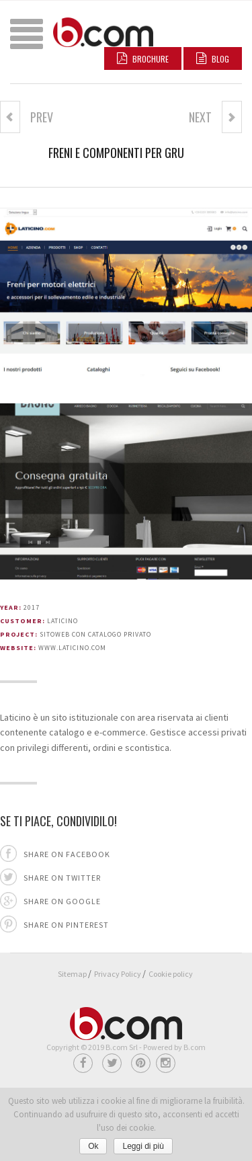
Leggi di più (142, 1146)
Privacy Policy (117, 974)
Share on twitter (62, 878)
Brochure (143, 58)
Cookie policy (171, 974)
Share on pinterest (66, 925)
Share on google (62, 901)
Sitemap (72, 974)
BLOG (212, 58)
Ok (93, 1146)
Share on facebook (67, 854)
